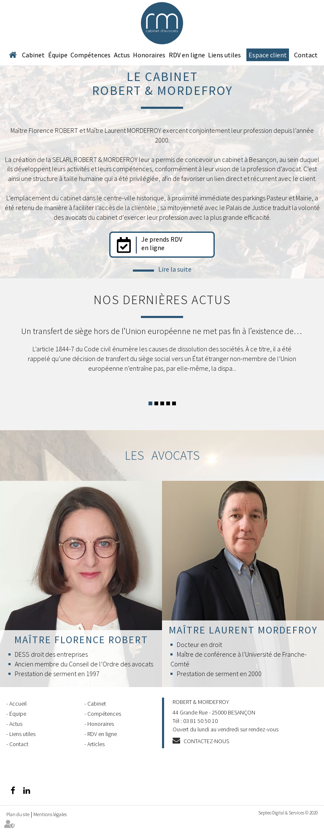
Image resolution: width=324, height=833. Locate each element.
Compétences (90, 55)
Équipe (58, 55)
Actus (122, 55)
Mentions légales (50, 814)
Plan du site (18, 814)
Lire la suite (175, 269)
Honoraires (149, 55)
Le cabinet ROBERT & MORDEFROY (162, 83)
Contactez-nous (206, 741)
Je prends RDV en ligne (161, 243)
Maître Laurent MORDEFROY (243, 629)
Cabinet (33, 55)
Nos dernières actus (162, 299)
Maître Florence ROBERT (81, 639)
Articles (96, 744)
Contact (306, 55)
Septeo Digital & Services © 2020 (288, 813)
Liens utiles (224, 55)
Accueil (12, 55)
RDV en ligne (187, 55)
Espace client (267, 55)
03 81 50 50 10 (200, 721)
